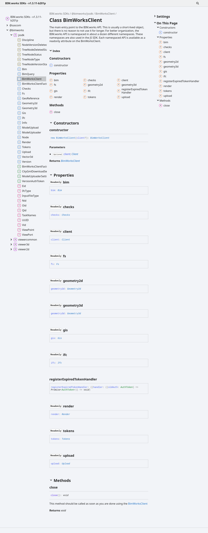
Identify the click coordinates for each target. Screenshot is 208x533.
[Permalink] (71, 130)
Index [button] (54, 51)
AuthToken (127, 387)
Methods (163, 100)
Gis (60, 338)
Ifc (60, 363)
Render (66, 414)
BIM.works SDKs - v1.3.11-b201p (25, 3)
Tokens (66, 439)
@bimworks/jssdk (82, 13)
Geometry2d (74, 289)
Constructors (165, 27)
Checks (66, 215)
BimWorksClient (105, 13)
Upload (66, 463)
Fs (57, 264)
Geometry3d (74, 313)
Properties (164, 37)
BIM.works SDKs (59, 13)
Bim (60, 190)
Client (75, 154)
